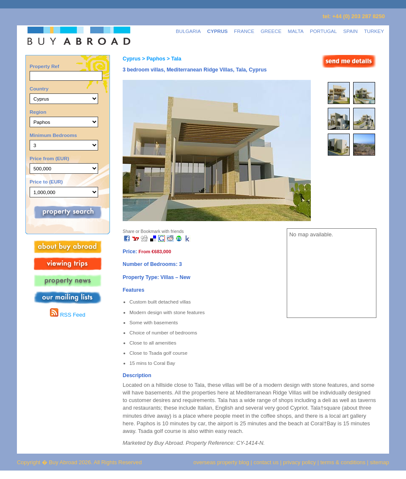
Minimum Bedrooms (53, 135)
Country (39, 88)
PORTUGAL (323, 31)
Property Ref (44, 66)
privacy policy (299, 462)
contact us (266, 462)
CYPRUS (217, 31)
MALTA (296, 31)
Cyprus (131, 59)
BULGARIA (188, 31)
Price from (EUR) (49, 158)
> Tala (173, 59)
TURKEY (374, 31)
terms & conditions (344, 462)
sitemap (378, 462)
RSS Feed (67, 315)
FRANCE (244, 31)
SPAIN (350, 31)
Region (38, 112)
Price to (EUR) (46, 181)
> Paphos (152, 59)
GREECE (271, 31)
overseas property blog (221, 462)
